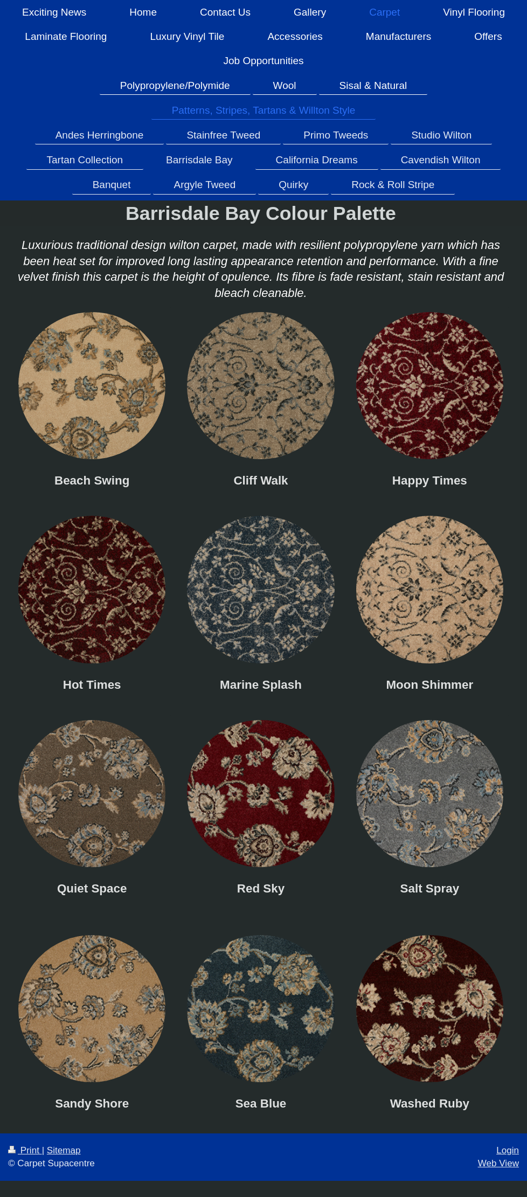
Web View (498, 1163)
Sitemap (64, 1150)
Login (507, 1150)
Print (25, 1150)
